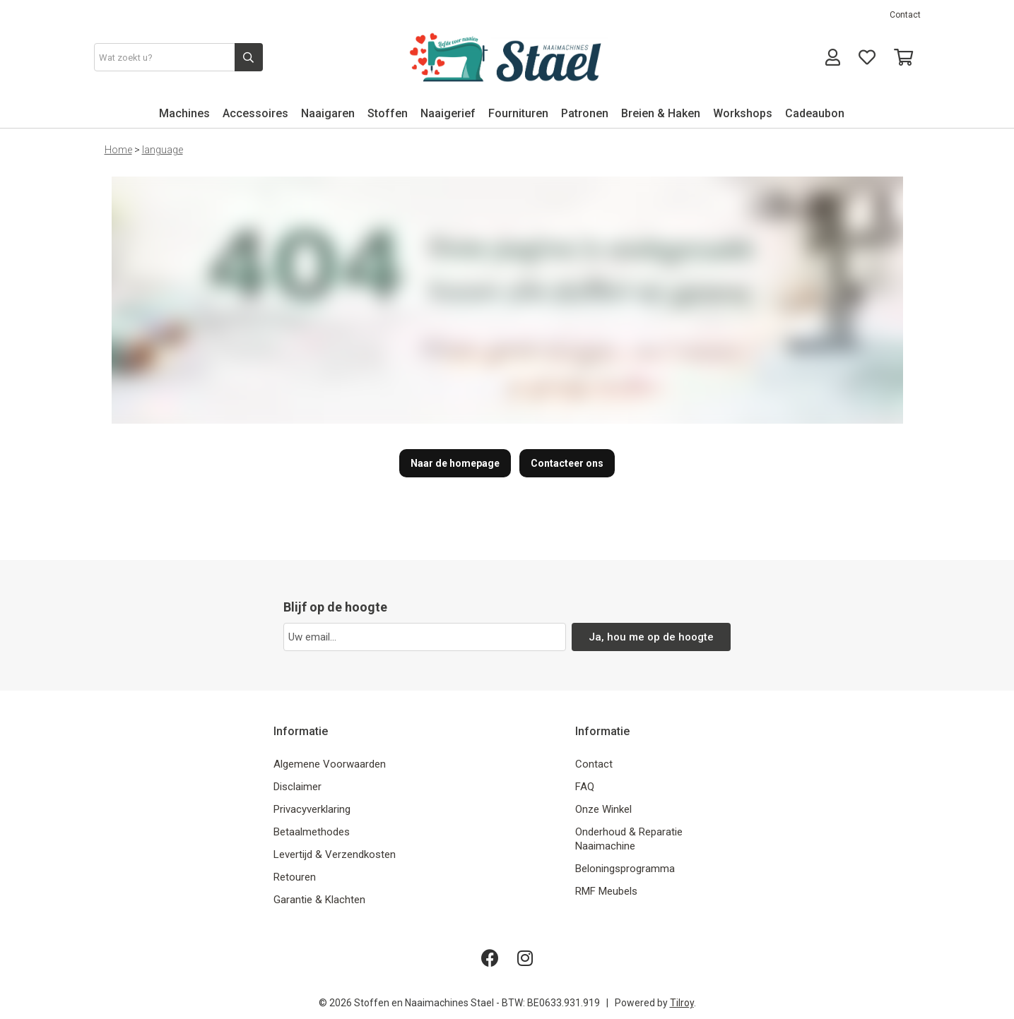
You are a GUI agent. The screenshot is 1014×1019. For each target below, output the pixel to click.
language (162, 149)
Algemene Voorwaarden (329, 764)
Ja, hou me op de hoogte (651, 637)
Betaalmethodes (311, 832)
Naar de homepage (455, 463)
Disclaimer (297, 786)
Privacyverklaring (311, 809)
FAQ (584, 786)
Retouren (294, 877)
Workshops (742, 113)
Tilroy (682, 1002)
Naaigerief (448, 113)
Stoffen (387, 113)
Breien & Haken (660, 113)
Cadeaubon (814, 113)
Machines (184, 113)
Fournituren (518, 113)
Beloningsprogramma (625, 868)
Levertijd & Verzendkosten (334, 854)
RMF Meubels (606, 891)
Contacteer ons (567, 463)
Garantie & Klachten (319, 899)
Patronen (584, 113)
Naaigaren (328, 113)
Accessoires (255, 113)
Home (118, 149)
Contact (905, 15)
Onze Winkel (603, 809)
